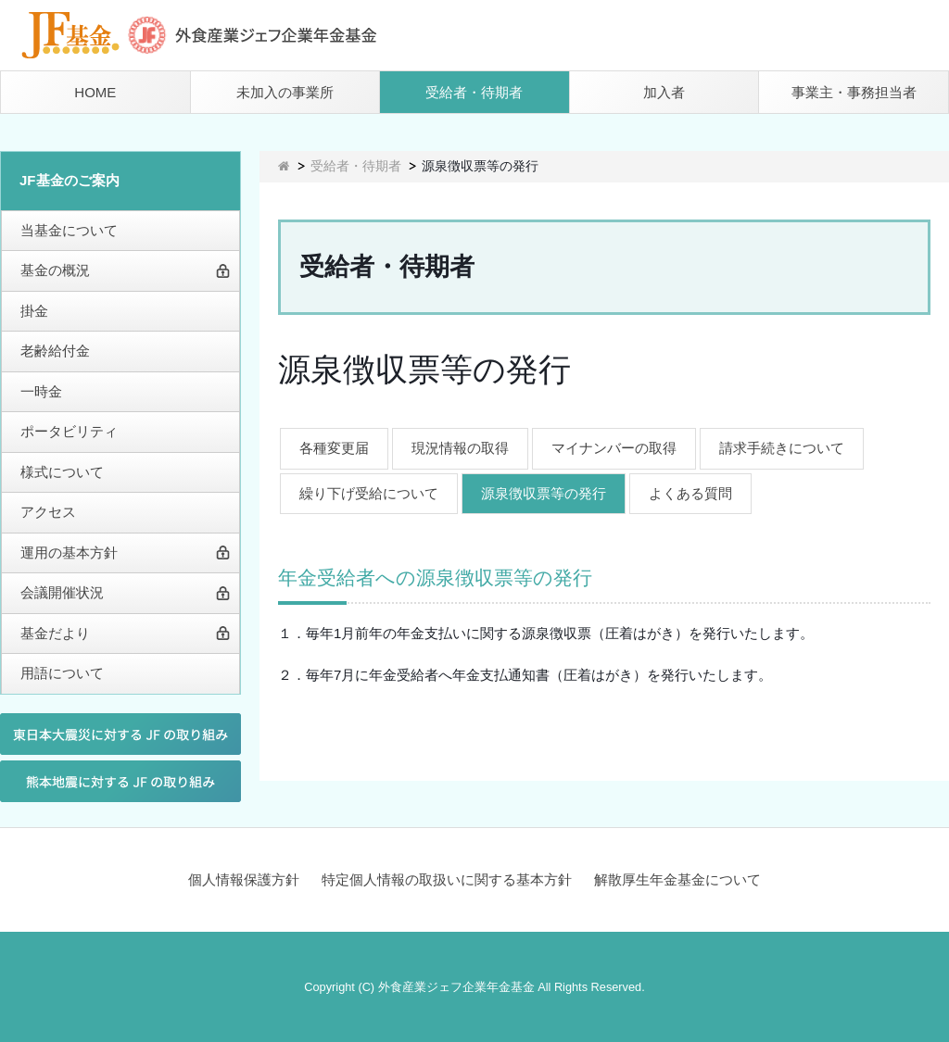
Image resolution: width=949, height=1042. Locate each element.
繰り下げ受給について (368, 493)
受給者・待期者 (474, 92)
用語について (62, 673)
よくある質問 (690, 493)
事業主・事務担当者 (854, 92)
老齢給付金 (55, 350)
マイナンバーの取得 (614, 448)
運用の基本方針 (69, 552)
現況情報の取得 (460, 448)
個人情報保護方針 (243, 879)
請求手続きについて (781, 448)
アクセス (48, 512)
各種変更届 (334, 448)
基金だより (55, 633)
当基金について (69, 230)
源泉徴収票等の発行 (543, 493)
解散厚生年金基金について (677, 879)
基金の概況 (55, 270)
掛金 (34, 311)
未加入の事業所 (285, 92)
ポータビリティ (69, 431)
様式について (62, 472)
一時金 (41, 391)
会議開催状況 (62, 592)
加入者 (664, 92)
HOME (95, 92)
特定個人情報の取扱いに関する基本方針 (447, 879)
